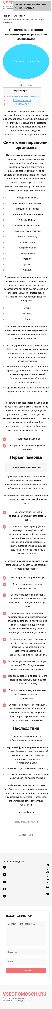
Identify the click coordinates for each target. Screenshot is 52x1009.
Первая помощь (22, 100)
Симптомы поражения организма (21, 96)
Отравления (19, 16)
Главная (6, 16)
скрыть (28, 91)
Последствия (21, 104)
